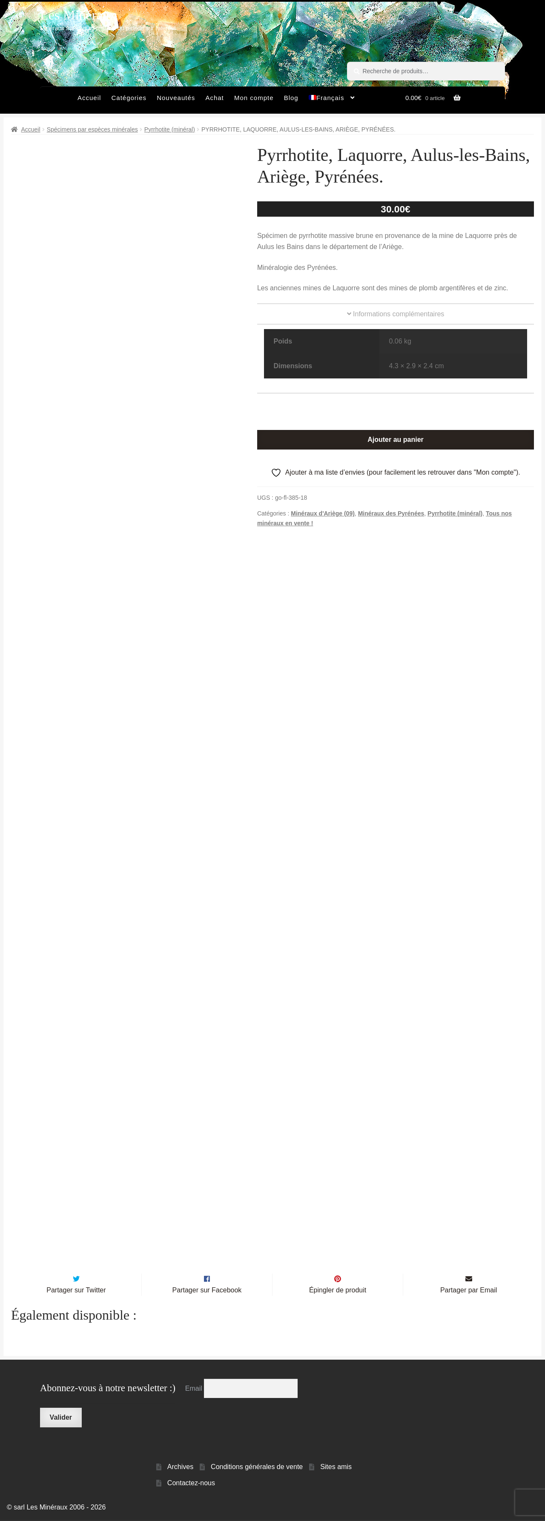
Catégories (128, 97)
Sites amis (336, 1467)
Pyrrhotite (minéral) (169, 129)
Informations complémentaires (396, 314)
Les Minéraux (78, 15)
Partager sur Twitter (76, 1291)
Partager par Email (468, 1291)
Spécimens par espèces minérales (92, 129)
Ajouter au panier (395, 439)
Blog (291, 97)
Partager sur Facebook (207, 1291)
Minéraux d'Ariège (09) (323, 513)
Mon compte (254, 97)
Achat (214, 97)
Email (194, 1389)
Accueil (89, 97)
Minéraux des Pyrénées (391, 513)
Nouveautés (176, 97)
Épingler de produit (337, 1291)
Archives (180, 1467)
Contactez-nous (191, 1484)
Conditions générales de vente (257, 1467)
